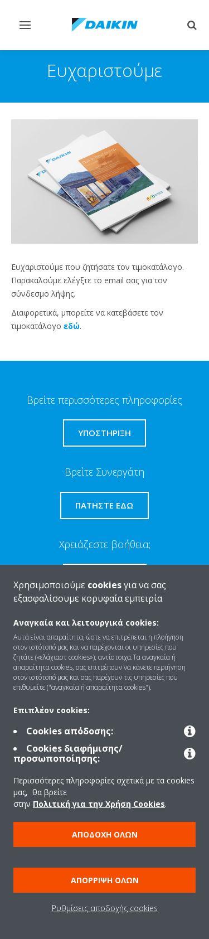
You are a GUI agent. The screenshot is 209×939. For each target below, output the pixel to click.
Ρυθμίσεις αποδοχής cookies (105, 908)
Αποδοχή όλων (105, 834)
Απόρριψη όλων (105, 880)
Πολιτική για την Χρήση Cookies (99, 803)
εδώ (72, 326)
